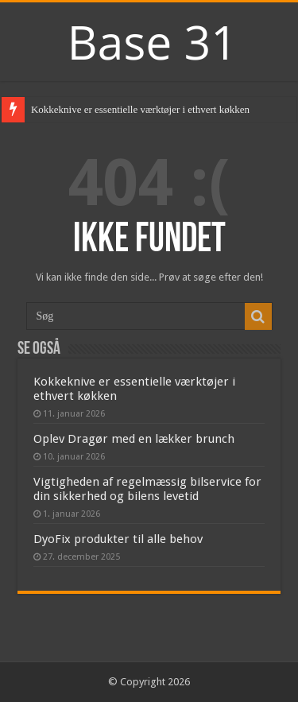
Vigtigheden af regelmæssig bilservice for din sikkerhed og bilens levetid (147, 489)
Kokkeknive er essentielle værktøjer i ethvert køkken (140, 109)
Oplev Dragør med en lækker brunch (133, 439)
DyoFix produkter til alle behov (118, 539)
